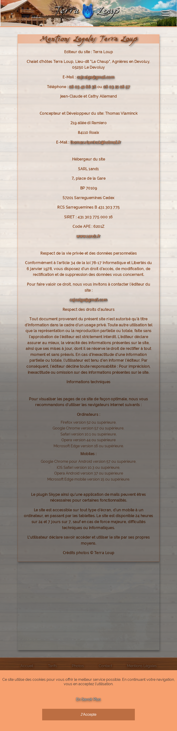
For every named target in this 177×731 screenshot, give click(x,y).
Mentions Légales (142, 666)
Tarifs (52, 666)
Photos (78, 666)
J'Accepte (89, 714)
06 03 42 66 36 (82, 87)
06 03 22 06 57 (116, 87)
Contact (105, 666)
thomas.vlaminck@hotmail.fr (95, 142)
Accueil (26, 666)
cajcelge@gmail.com (95, 77)
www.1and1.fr (88, 236)
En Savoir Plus (88, 699)
